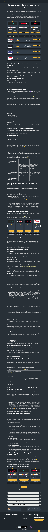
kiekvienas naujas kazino (16, 347)
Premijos (12, 519)
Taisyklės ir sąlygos (15, 36)
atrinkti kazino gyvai (25, 297)
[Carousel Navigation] (24, 226)
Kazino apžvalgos (12, 232)
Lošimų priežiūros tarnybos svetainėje (28, 96)
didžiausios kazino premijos (20, 216)
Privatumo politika (24, 518)
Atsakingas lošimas (24, 519)
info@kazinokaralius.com (6, 518)
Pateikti (38, 519)
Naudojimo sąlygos (24, 517)
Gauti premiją (13, 32)
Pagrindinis (29, 508)
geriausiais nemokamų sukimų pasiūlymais (29, 266)
